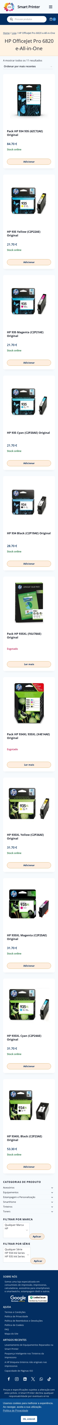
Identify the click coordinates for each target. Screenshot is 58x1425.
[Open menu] (52, 7)
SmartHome (9, 1201)
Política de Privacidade (16, 1316)
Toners (6, 1211)
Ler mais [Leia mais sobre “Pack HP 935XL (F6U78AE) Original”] (29, 664)
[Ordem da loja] (28, 66)
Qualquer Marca (14, 1225)
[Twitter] (33, 1379)
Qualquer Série (14, 1249)
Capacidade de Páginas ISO (19, 1370)
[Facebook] (9, 1379)
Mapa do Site (11, 1333)
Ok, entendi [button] (29, 1419)
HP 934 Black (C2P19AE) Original (29, 533)
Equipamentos (10, 1192)
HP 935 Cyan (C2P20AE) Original (28, 433)
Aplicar (37, 1236)
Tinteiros (7, 1206)
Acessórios (8, 1187)
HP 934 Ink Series (14, 1253)
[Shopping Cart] (53, 19)
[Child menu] (52, 1187)
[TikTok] (49, 1379)
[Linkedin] (25, 1379)
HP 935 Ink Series (14, 1256)
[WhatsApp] (41, 1379)
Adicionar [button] (29, 161)
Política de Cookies (14, 1325)
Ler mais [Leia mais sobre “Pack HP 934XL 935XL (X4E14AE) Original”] (29, 764)
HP (14, 1228)
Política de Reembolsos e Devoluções (24, 1320)
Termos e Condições (15, 1312)
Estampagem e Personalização (19, 1197)
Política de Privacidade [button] (15, 1410)
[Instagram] (17, 1379)
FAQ (7, 1329)
